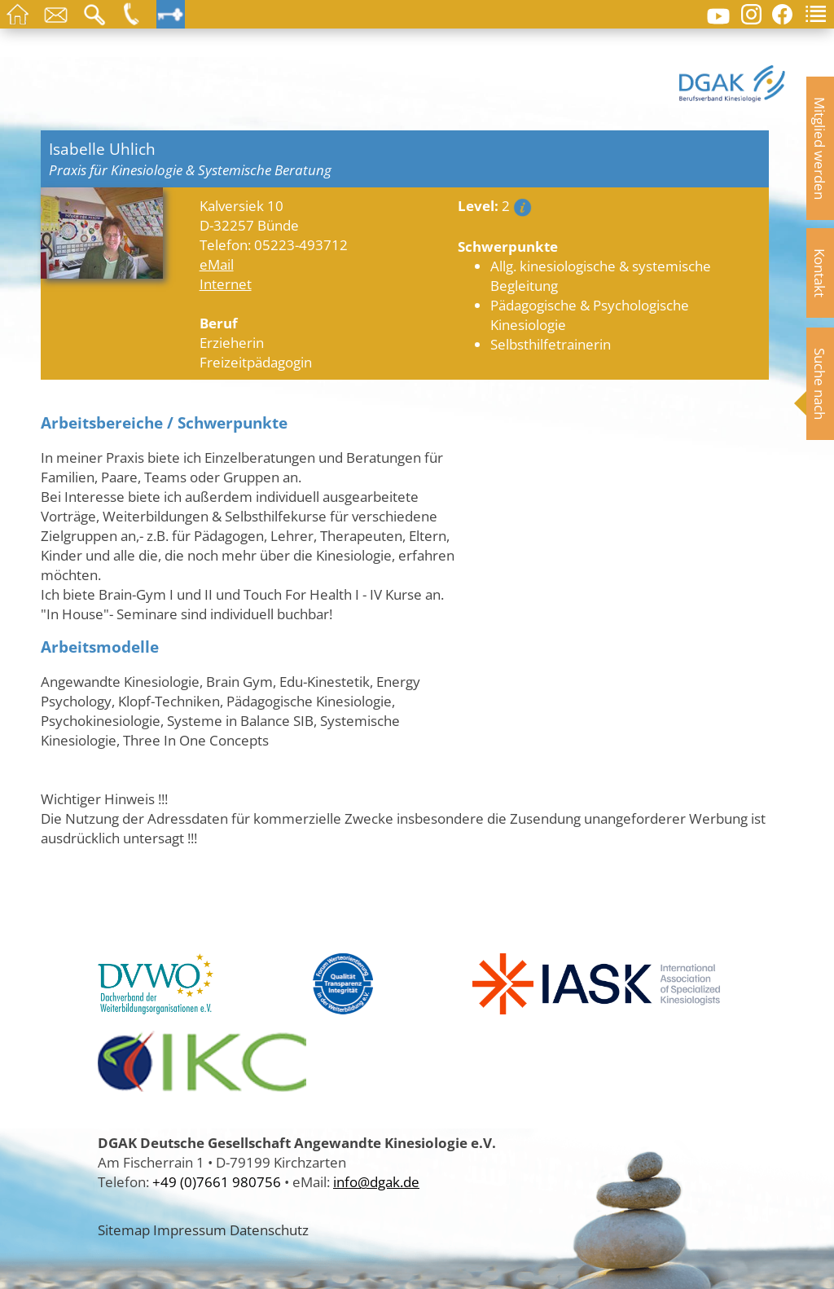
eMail (217, 264)
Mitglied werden (820, 148)
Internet (226, 283)
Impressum (189, 1229)
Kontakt (820, 273)
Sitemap (124, 1229)
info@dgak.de (376, 1181)
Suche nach (820, 384)
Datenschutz (269, 1229)
